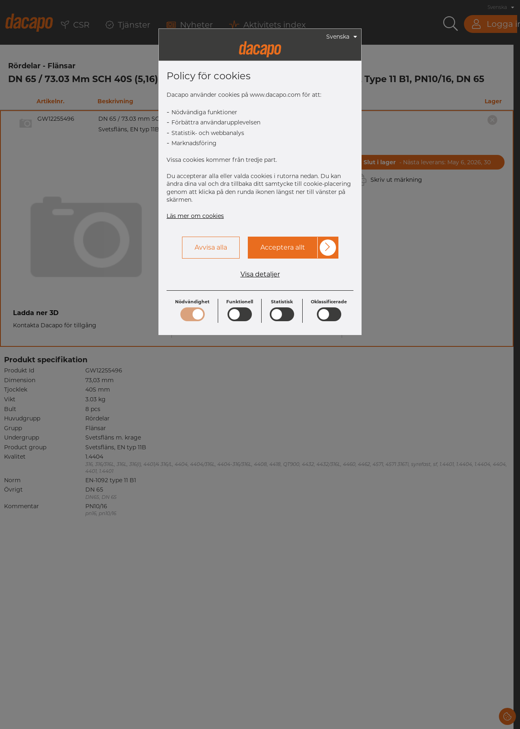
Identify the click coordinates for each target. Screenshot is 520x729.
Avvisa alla (211, 247)
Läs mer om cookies (195, 216)
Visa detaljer (260, 274)
